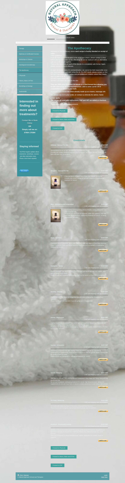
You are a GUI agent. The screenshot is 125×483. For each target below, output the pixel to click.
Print (20, 475)
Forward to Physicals (59, 111)
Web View (104, 477)
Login (105, 475)
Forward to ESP (57, 128)
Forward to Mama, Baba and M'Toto (63, 119)
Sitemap (26, 475)
